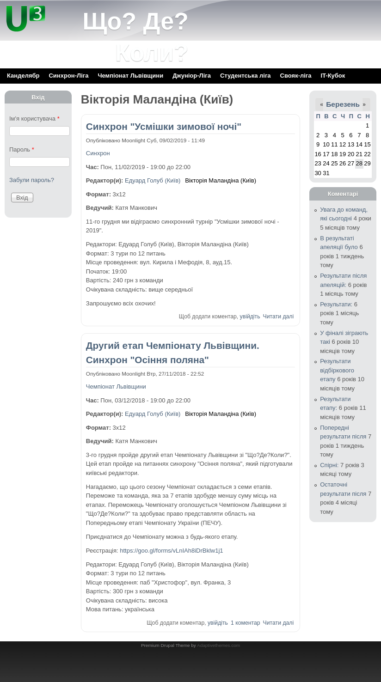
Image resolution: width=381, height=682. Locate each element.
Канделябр (23, 75)
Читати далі (278, 316)
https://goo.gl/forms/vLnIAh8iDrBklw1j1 (171, 550)
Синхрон (98, 153)
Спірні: (329, 465)
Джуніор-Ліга (191, 75)
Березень (343, 104)
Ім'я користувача (34, 118)
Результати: (336, 304)
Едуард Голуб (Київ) (152, 180)
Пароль (21, 149)
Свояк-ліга (296, 75)
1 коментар (245, 623)
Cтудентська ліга (245, 75)
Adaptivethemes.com (218, 645)
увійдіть (250, 316)
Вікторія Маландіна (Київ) (220, 180)
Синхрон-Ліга (68, 75)
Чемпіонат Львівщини (130, 75)
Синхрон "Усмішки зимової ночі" (163, 126)
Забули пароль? (31, 180)
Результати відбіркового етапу (337, 370)
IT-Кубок (332, 75)
